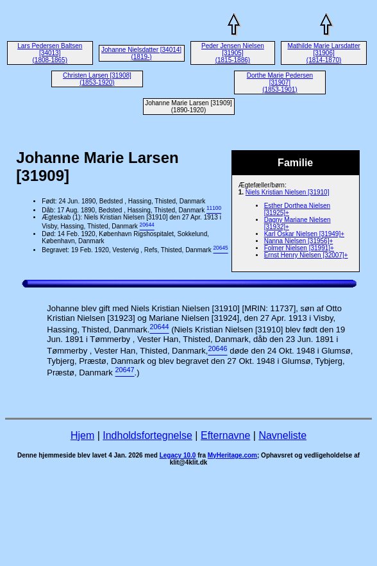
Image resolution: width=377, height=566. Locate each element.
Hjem (82, 435)
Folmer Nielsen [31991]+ (299, 248)
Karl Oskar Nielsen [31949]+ (304, 233)
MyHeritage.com (232, 455)
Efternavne (225, 435)
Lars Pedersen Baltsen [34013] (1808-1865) (49, 53)
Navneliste (282, 435)
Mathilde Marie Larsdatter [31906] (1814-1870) (323, 53)
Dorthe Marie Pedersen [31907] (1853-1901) (280, 82)
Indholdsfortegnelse (147, 435)
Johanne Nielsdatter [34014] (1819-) (141, 53)
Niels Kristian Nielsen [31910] (288, 192)
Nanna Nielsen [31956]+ (298, 240)
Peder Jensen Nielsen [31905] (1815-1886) (232, 53)
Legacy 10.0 (178, 455)
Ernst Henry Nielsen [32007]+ (306, 255)
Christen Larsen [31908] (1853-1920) (97, 79)
